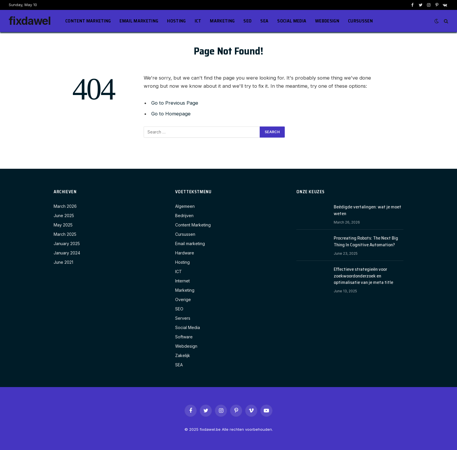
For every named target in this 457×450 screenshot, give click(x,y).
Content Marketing (88, 20)
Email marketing (138, 20)
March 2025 (65, 234)
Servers (182, 318)
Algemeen (185, 206)
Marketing (222, 20)
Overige (183, 299)
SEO (247, 20)
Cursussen (360, 20)
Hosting (176, 20)
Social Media (291, 20)
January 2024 (67, 252)
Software (184, 336)
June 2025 (64, 215)
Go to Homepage (171, 114)
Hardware (184, 252)
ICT (198, 20)
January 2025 (67, 243)
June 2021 (63, 262)
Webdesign (327, 20)
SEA (264, 20)
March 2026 (65, 206)
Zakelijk (182, 355)
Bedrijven (184, 215)
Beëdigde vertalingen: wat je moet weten (367, 210)
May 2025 (63, 224)
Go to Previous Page (174, 103)
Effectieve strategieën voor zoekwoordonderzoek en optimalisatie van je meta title (363, 276)
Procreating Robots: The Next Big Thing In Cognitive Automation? (366, 241)
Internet (182, 280)
